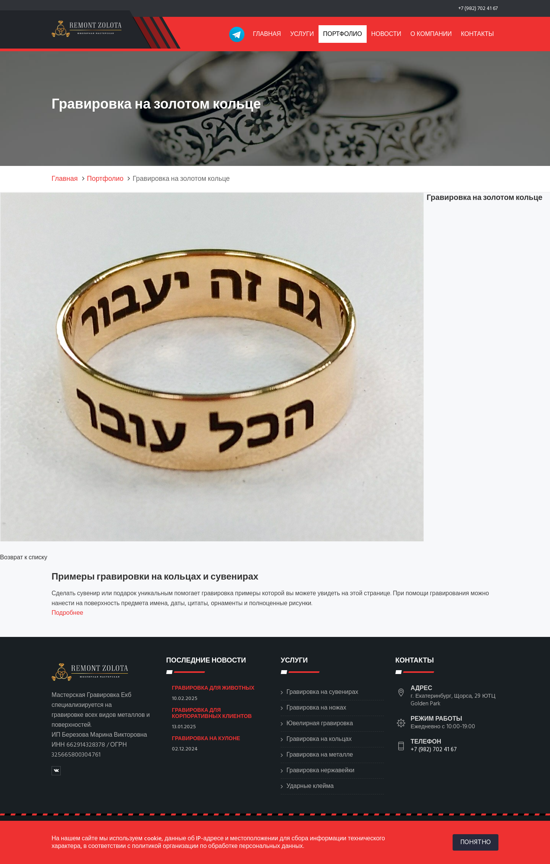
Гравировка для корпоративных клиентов (212, 713)
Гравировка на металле (319, 755)
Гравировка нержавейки (320, 771)
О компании (431, 34)
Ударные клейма (310, 786)
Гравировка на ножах (316, 708)
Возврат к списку (23, 558)
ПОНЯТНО (475, 842)
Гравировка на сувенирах (322, 692)
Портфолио (342, 34)
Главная (267, 34)
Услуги (302, 34)
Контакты (477, 34)
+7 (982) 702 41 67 (478, 8)
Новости (386, 34)
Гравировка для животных (213, 688)
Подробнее (67, 613)
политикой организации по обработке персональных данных (217, 846)
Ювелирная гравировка (319, 724)
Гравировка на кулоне (206, 738)
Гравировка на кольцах (319, 739)
